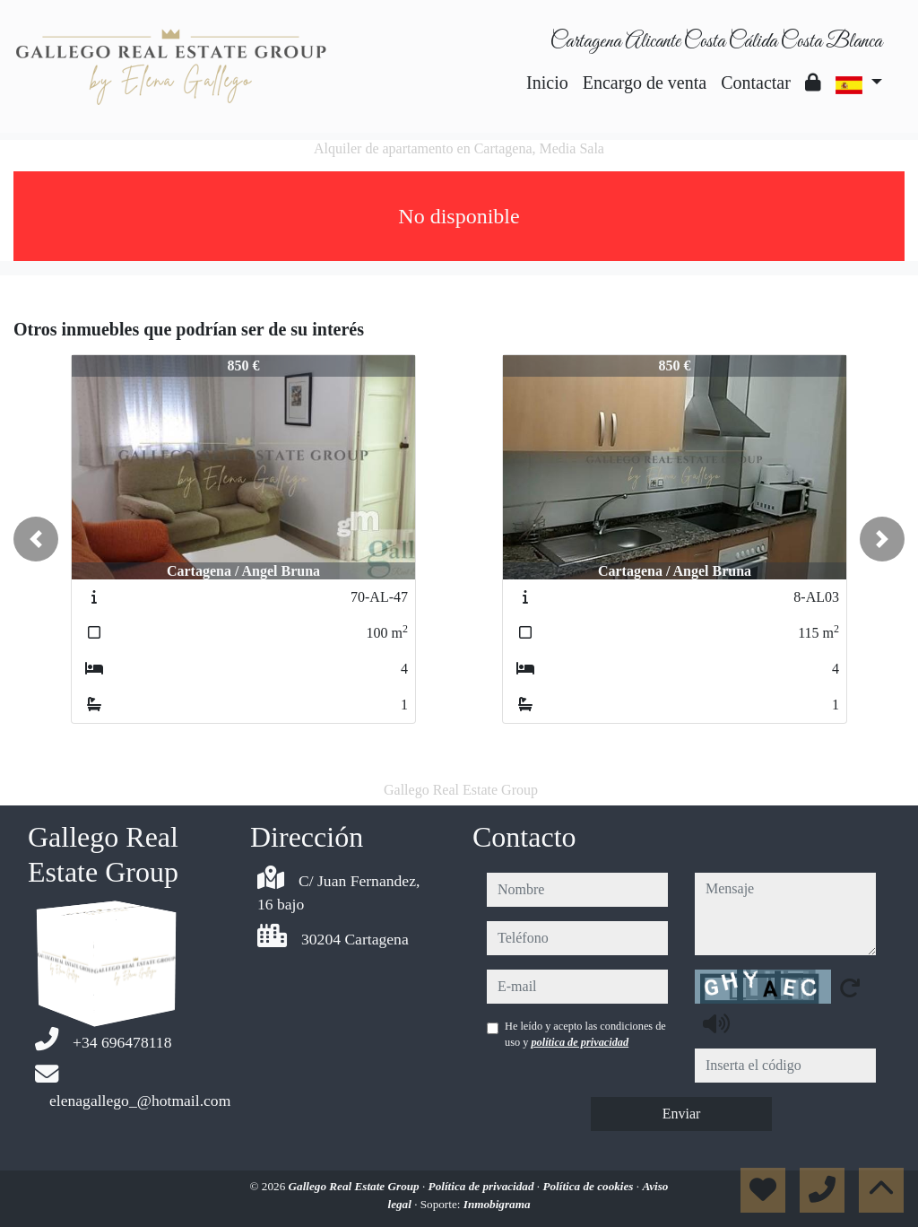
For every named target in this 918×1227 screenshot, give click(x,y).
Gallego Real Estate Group (355, 1186)
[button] (35, 539)
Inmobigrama (497, 1204)
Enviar (682, 1113)
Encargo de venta (644, 82)
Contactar (756, 82)
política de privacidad (579, 1042)
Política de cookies (589, 1186)
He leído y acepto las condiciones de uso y (585, 1034)
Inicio (547, 82)
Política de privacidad (483, 1186)
